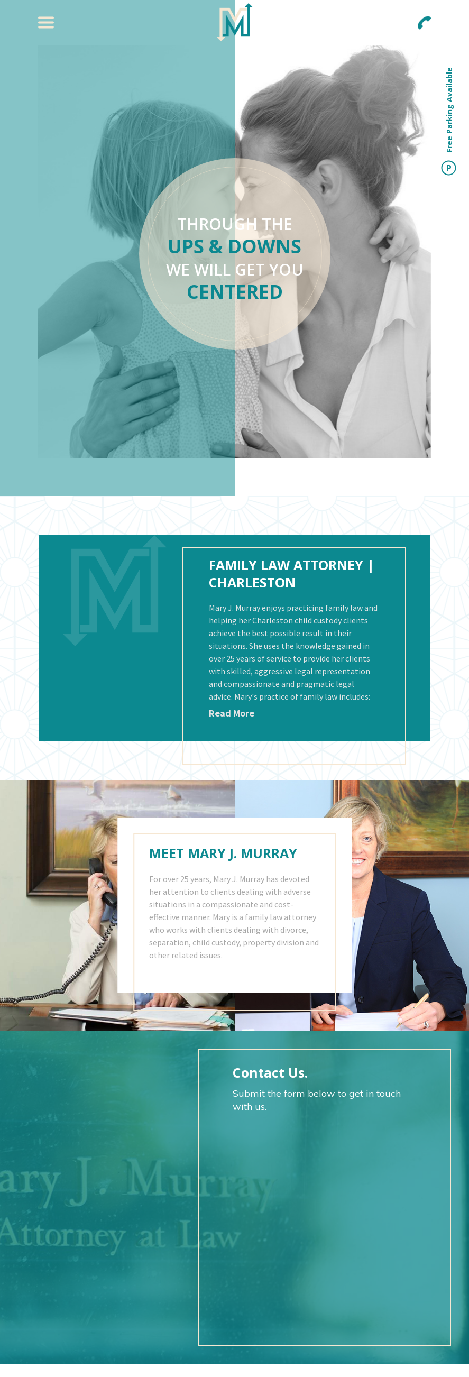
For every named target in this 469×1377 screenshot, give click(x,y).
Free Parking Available (449, 121)
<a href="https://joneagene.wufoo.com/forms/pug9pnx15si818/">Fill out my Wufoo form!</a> (325, 1223)
